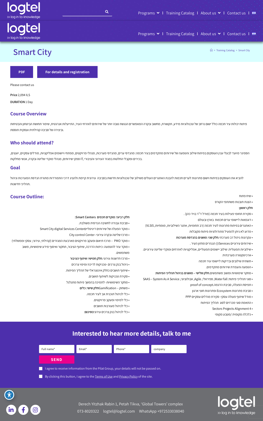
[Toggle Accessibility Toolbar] (9, 395)
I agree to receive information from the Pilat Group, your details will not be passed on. (103, 368)
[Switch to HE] (254, 13)
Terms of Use (104, 376)
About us (211, 13)
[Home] (211, 50)
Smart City (244, 50)
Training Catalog (180, 13)
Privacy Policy (128, 376)
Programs (148, 13)
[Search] (107, 12)
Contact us (236, 13)
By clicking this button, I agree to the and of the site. (99, 376)
